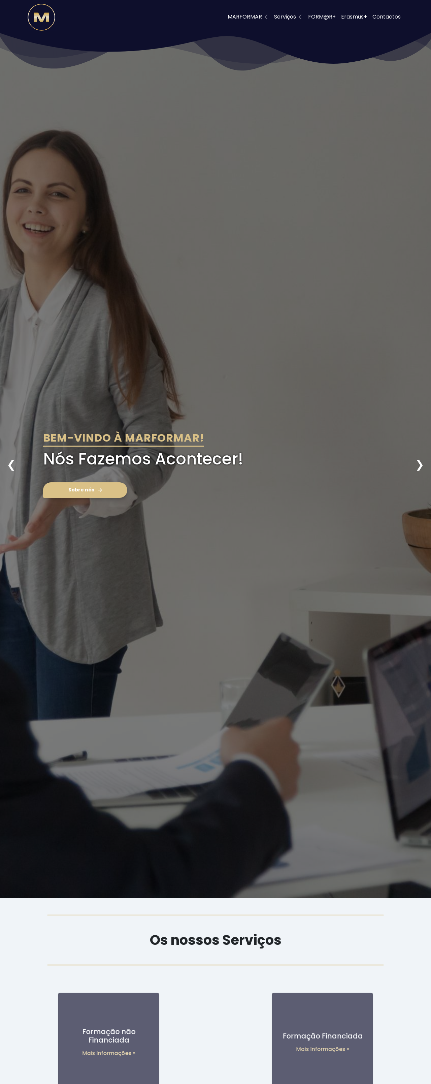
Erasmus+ (354, 17)
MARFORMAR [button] (248, 17)
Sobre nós (85, 489)
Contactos (386, 17)
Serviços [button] (288, 17)
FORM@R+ (322, 17)
